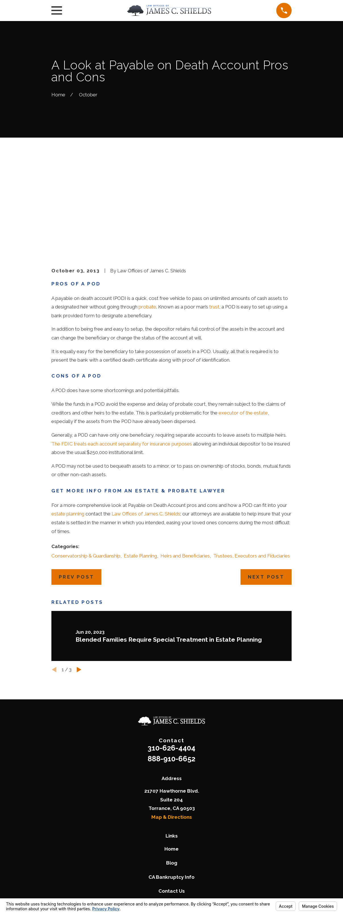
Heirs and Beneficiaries (185, 468)
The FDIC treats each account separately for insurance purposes (121, 355)
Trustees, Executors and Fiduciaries (251, 468)
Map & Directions (171, 729)
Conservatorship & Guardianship (85, 468)
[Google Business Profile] (178, 847)
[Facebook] (164, 847)
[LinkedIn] (192, 847)
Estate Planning (140, 468)
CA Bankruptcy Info (171, 789)
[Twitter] (151, 847)
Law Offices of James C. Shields (146, 426)
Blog (171, 775)
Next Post (266, 489)
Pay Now (171, 817)
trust (214, 219)
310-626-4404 (171, 660)
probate (147, 219)
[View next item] (79, 582)
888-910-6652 (171, 671)
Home (171, 761)
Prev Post (76, 489)
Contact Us (171, 803)
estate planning (67, 426)
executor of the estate (243, 325)
